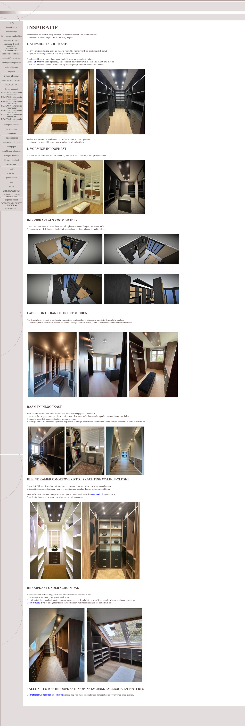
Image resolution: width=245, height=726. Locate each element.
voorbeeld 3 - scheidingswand (11, 49)
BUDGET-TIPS (11, 85)
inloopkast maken (11, 125)
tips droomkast (11, 129)
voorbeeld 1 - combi (12, 40)
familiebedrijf (11, 32)
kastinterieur (11, 133)
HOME (11, 23)
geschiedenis (11, 178)
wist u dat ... (11, 173)
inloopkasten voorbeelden (11, 36)
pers (11, 182)
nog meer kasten (11, 200)
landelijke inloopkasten (11, 63)
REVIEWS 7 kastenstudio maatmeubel (11, 120)
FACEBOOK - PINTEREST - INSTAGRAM (11, 204)
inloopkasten (11, 27)
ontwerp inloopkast (11, 76)
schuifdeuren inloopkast (11, 151)
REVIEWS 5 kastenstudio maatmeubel (11, 111)
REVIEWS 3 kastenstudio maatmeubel (11, 102)
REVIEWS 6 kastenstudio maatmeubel (11, 116)
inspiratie (11, 71)
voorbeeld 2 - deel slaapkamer (11, 45)
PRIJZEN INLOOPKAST (11, 80)
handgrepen (11, 147)
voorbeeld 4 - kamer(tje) (11, 54)
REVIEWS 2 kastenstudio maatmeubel (11, 98)
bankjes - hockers (11, 156)
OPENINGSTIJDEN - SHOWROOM (11, 195)
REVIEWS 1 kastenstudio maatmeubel (11, 94)
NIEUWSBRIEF (11, 209)
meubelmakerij (11, 164)
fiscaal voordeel (11, 89)
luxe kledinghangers (11, 142)
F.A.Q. (11, 169)
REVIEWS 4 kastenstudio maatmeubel (11, 107)
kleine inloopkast (11, 67)
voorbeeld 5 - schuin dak (11, 58)
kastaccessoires (11, 138)
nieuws (11, 186)
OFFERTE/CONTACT (11, 191)
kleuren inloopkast (11, 160)
